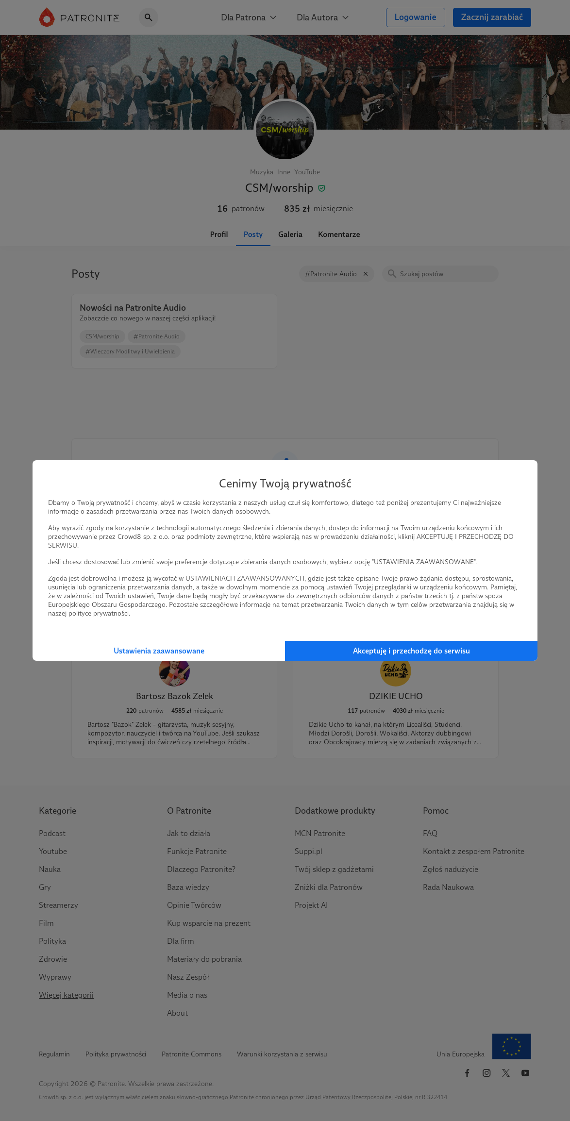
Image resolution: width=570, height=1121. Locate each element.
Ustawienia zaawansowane (159, 651)
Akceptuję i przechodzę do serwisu (411, 651)
